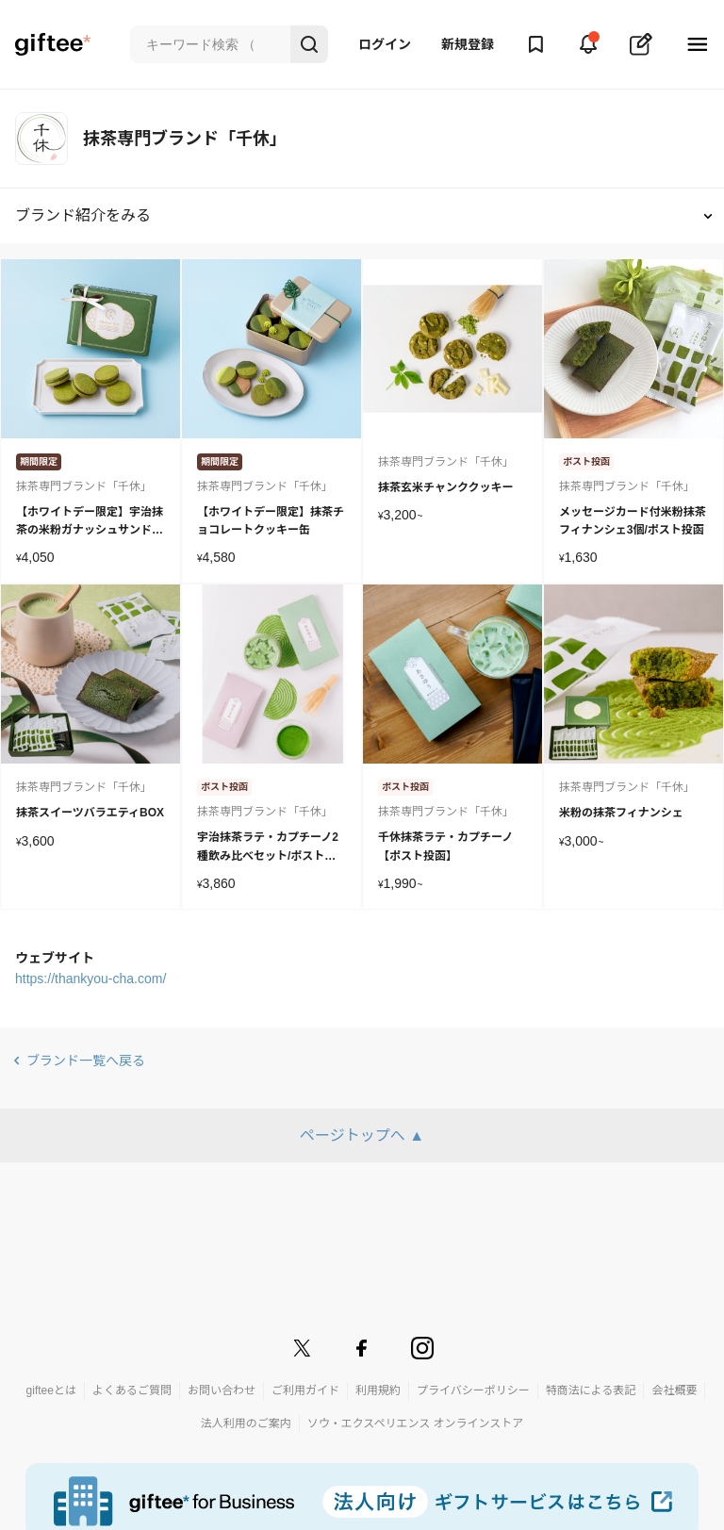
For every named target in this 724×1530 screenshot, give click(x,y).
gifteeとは (51, 1390)
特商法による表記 (591, 1390)
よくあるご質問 (132, 1390)
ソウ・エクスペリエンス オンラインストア (415, 1423)
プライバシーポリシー (473, 1390)
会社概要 (674, 1390)
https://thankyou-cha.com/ (90, 978)
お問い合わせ (221, 1390)
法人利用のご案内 (246, 1423)
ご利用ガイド (305, 1390)
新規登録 (467, 44)
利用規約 (378, 1390)
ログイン (384, 44)
